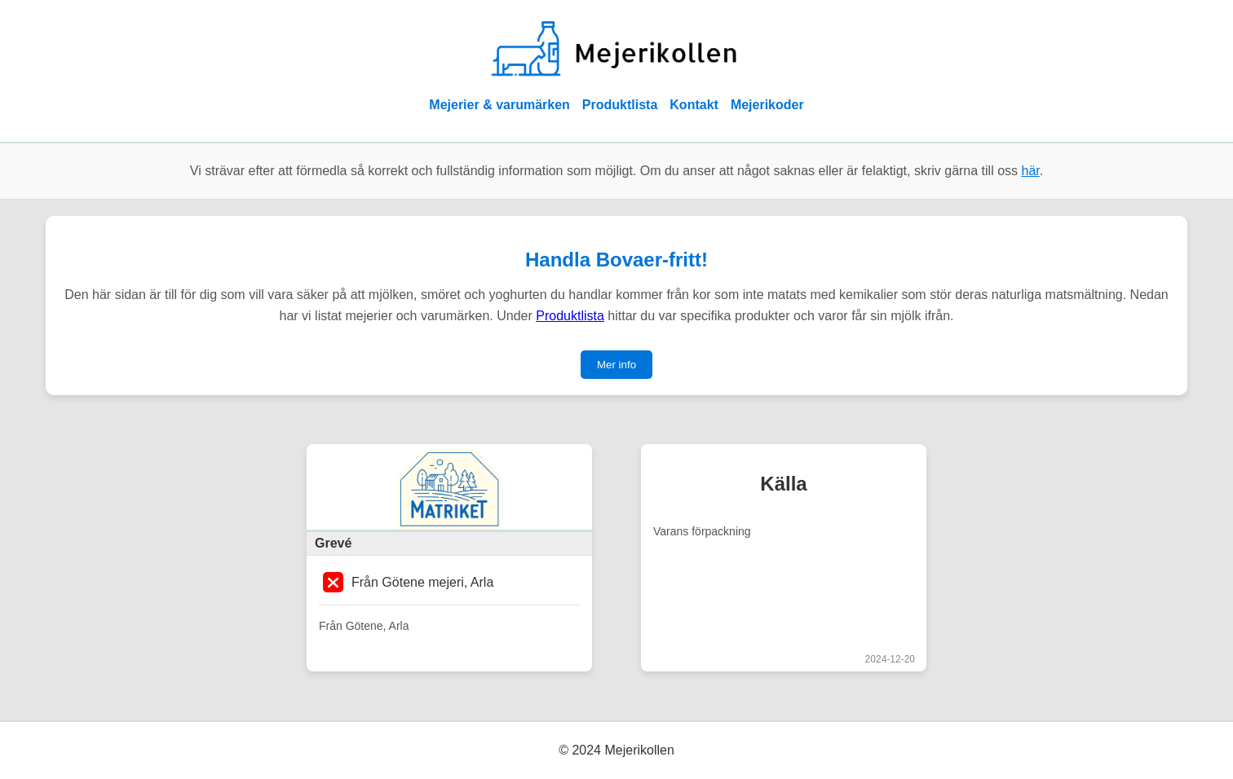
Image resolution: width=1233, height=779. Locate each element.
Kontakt (694, 105)
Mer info (616, 365)
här (1031, 171)
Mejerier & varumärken (499, 105)
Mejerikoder (767, 105)
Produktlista (619, 105)
